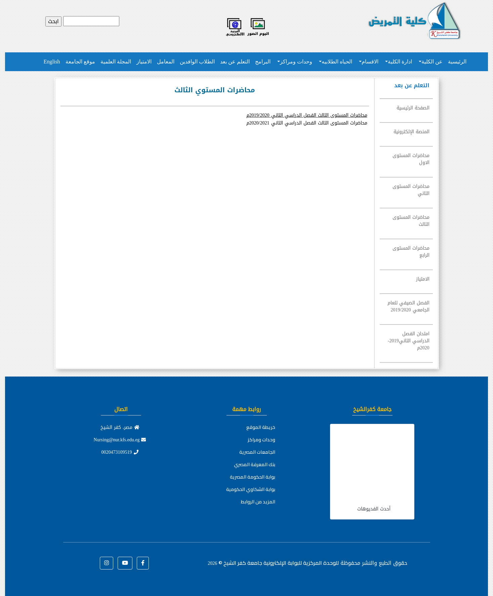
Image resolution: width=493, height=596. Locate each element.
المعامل (165, 61)
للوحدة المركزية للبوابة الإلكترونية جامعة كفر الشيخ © (273, 563)
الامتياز (144, 61)
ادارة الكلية (400, 61)
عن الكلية (432, 61)
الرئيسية (457, 61)
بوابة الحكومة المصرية (252, 477)
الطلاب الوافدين (197, 61)
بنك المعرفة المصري (254, 464)
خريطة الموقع (260, 427)
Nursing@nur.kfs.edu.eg (120, 439)
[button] (143, 563)
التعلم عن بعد (235, 61)
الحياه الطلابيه (337, 61)
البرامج (263, 61)
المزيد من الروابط (258, 501)
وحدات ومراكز (296, 61)
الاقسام (370, 61)
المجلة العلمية (115, 61)
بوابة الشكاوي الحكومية (250, 489)
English (52, 61)
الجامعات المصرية (257, 452)
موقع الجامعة (80, 61)
